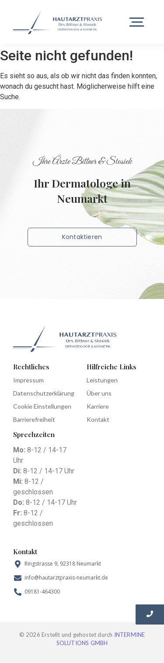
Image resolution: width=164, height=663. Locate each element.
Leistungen (102, 380)
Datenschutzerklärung (43, 393)
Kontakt (98, 419)
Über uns (99, 393)
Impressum (28, 380)
